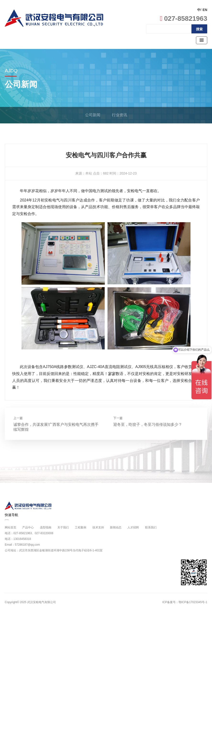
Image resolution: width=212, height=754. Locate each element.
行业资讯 (119, 115)
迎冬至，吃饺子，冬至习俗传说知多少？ (147, 424)
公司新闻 (92, 115)
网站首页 (10, 527)
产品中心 (28, 527)
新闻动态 (115, 527)
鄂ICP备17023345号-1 (193, 602)
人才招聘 (133, 527)
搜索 (199, 29)
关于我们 (63, 527)
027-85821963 (183, 18)
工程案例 (80, 527)
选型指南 (45, 527)
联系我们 (151, 527)
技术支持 (98, 527)
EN (205, 10)
